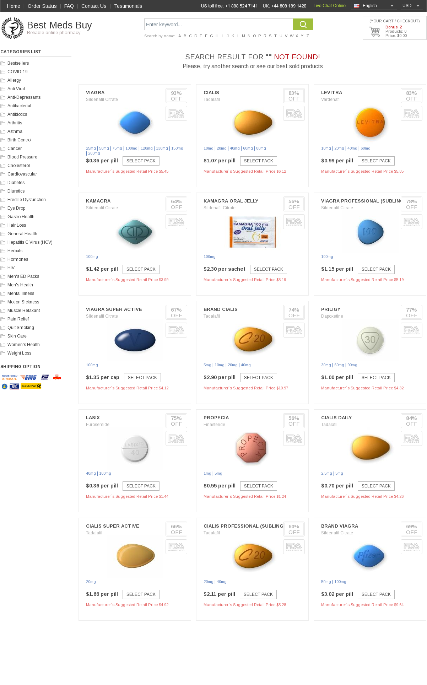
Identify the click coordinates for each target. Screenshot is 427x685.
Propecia (216, 417)
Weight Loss (19, 353)
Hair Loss (16, 225)
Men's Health (20, 284)
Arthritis (14, 122)
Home (13, 6)
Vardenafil (331, 99)
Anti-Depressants (23, 97)
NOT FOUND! (297, 57)
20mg (222, 148)
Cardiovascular (22, 174)
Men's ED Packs (23, 276)
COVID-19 (17, 71)
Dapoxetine (332, 316)
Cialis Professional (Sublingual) (249, 526)
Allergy (14, 80)
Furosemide (97, 424)
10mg (209, 148)
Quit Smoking (20, 327)
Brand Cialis (221, 309)
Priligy (330, 309)
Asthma (14, 131)
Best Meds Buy (59, 25)
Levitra (331, 92)
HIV (11, 267)
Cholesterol (18, 165)
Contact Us (94, 6)
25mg (91, 148)
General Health (22, 233)
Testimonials (128, 6)
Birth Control (19, 139)
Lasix (93, 417)
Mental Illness (20, 293)
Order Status (42, 6)
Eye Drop (16, 208)
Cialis (211, 92)
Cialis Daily (336, 417)
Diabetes (16, 182)
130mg (162, 148)
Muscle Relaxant (23, 310)
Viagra (95, 92)
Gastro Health (20, 216)
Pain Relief (18, 319)
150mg (177, 148)
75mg (117, 148)
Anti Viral (16, 88)
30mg (326, 365)
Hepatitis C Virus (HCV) (30, 242)
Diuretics (16, 191)
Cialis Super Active (112, 526)
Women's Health (23, 344)
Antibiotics (17, 114)
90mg (352, 365)
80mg (261, 148)
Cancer (14, 148)
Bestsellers (18, 63)
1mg (207, 473)
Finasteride (214, 424)
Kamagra (98, 201)
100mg (131, 148)
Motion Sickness (23, 302)
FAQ (69, 6)
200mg (94, 153)
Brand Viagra (339, 526)
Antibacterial (19, 105)
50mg (104, 148)
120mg (147, 148)
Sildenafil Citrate (102, 99)
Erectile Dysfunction (26, 199)
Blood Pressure (22, 157)
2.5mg (326, 473)
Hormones (17, 259)
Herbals (14, 250)
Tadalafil (212, 99)
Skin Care (17, 336)
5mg (207, 365)
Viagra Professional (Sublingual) (368, 201)
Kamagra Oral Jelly (231, 201)
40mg (235, 148)
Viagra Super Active (114, 309)
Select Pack (141, 160)
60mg (248, 148)
